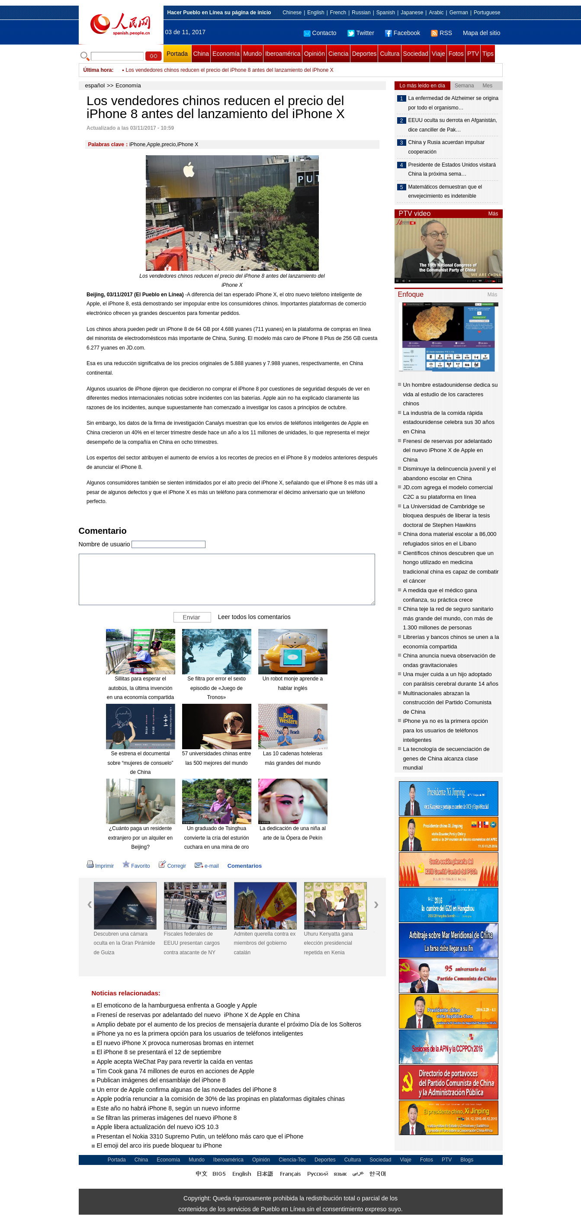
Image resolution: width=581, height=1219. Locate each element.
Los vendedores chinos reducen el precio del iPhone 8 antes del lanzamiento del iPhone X (230, 70)
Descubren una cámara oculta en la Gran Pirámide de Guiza (124, 943)
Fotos (456, 53)
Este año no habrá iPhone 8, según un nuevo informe (169, 1108)
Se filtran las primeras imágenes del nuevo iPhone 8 (167, 1117)
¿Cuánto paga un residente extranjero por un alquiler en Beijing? (140, 837)
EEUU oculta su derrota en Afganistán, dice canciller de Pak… (452, 125)
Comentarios (245, 866)
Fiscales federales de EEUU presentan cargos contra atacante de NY (192, 943)
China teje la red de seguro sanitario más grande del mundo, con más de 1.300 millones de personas (448, 618)
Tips (488, 53)
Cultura (389, 53)
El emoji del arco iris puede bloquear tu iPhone (159, 1145)
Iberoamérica (283, 53)
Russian (361, 13)
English (315, 13)
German (458, 13)
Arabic (436, 13)
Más (493, 214)
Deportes (364, 53)
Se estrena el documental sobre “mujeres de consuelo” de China (140, 763)
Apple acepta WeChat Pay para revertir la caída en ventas (175, 1061)
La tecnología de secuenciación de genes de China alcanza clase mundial (446, 758)
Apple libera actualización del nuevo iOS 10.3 (158, 1126)
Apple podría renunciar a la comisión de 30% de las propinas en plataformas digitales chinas (222, 1098)
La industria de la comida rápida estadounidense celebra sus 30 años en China (449, 422)
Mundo (252, 53)
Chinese (292, 13)
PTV (473, 53)
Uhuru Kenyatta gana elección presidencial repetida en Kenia (328, 943)
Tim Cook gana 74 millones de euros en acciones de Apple (175, 1071)
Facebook (402, 32)
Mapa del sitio (481, 32)
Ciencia (338, 53)
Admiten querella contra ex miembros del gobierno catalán (265, 943)
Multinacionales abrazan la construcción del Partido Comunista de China (447, 702)
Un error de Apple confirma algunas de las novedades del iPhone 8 (187, 1089)
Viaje (438, 53)
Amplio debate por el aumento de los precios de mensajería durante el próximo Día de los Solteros (229, 1024)
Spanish (385, 13)
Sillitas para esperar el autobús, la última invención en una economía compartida (140, 688)
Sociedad (415, 53)
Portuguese (487, 13)
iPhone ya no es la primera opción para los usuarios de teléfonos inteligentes (200, 1033)
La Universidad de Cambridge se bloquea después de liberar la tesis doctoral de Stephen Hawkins (446, 515)
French (338, 13)
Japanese (412, 13)
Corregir (172, 866)
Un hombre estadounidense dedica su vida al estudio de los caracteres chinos (450, 394)
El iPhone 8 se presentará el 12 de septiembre (159, 1052)
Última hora (97, 70)
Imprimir (100, 866)
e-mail (207, 866)
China (201, 53)
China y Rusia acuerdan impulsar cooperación (446, 147)
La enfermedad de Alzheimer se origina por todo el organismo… (453, 103)
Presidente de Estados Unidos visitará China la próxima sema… (452, 169)
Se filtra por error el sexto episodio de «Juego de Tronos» (216, 688)
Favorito (136, 866)
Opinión (314, 53)
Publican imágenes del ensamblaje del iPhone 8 (161, 1080)
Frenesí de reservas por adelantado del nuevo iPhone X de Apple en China (198, 1014)
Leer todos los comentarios (254, 616)
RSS (441, 32)
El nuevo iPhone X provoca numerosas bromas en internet (175, 1042)
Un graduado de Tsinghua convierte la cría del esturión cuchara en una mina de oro (216, 837)
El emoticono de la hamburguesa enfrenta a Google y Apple (177, 1005)
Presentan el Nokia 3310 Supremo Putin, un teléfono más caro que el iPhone (200, 1136)
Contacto (320, 32)
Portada (177, 53)
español (95, 85)
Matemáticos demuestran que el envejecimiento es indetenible (445, 191)
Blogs (466, 1160)
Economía (226, 53)
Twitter (360, 32)
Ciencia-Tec (292, 1160)
